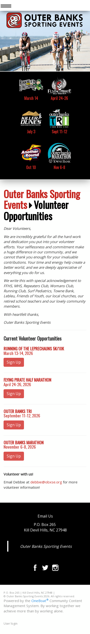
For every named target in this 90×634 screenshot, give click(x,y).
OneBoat (40, 600)
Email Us (45, 516)
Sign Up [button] (14, 362)
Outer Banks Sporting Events (42, 199)
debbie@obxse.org (46, 482)
